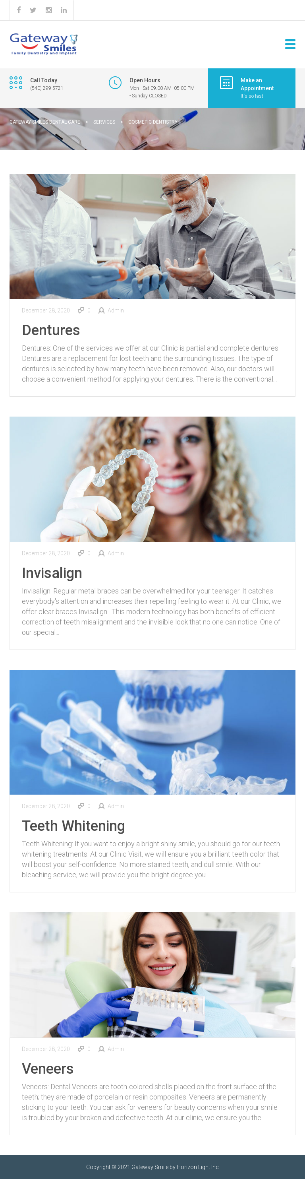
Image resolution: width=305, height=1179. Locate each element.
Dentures (51, 330)
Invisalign (52, 573)
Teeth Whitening (73, 826)
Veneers (48, 1069)
